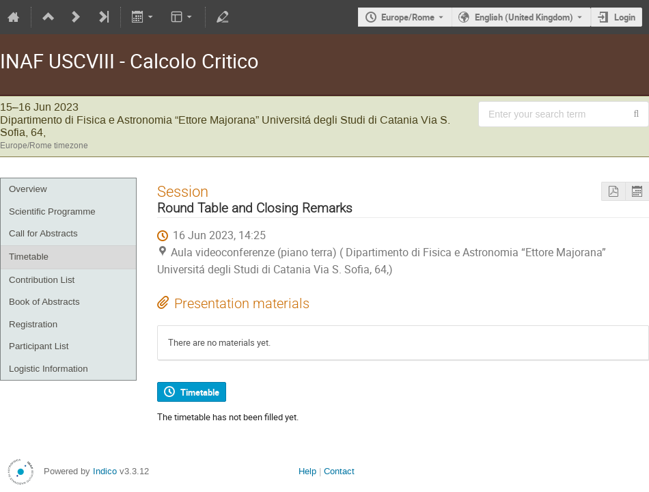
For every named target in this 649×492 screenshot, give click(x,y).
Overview (28, 189)
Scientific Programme (52, 211)
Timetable (29, 256)
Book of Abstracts (44, 302)
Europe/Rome (407, 17)
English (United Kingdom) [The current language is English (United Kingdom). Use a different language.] (524, 17)
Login (624, 17)
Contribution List (41, 280)
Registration (33, 324)
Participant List (38, 346)
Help (307, 471)
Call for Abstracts (43, 233)
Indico (105, 471)
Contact (339, 471)
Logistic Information (48, 369)
